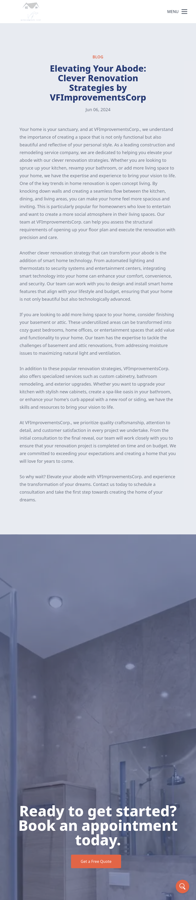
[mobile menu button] (184, 11)
